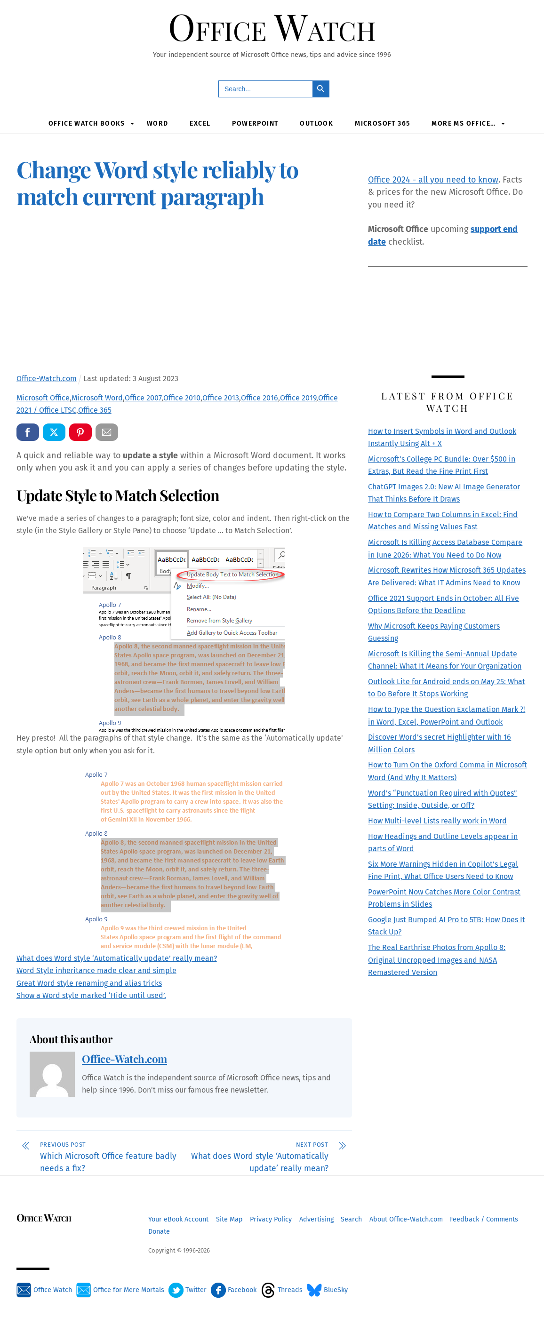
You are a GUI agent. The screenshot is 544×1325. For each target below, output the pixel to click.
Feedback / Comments (484, 1219)
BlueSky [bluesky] (327, 1289)
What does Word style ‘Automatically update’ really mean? (116, 957)
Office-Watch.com (124, 1059)
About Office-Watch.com (406, 1219)
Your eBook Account (178, 1219)
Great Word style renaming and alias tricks (89, 982)
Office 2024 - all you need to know (433, 179)
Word (157, 123)
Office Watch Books (86, 123)
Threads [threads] (282, 1289)
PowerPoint (255, 123)
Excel (200, 123)
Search (351, 1219)
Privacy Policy (271, 1219)
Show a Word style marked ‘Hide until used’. (91, 994)
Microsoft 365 (382, 123)
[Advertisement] (184, 293)
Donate (159, 1232)
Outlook (316, 123)
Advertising (316, 1219)
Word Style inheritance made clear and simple (96, 970)
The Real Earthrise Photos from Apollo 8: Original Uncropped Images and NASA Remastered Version (436, 960)
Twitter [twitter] (187, 1289)
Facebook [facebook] (233, 1289)
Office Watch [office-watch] (44, 1289)
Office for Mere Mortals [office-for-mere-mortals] (120, 1289)
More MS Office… (464, 123)
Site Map (229, 1219)
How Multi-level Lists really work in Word (437, 820)
